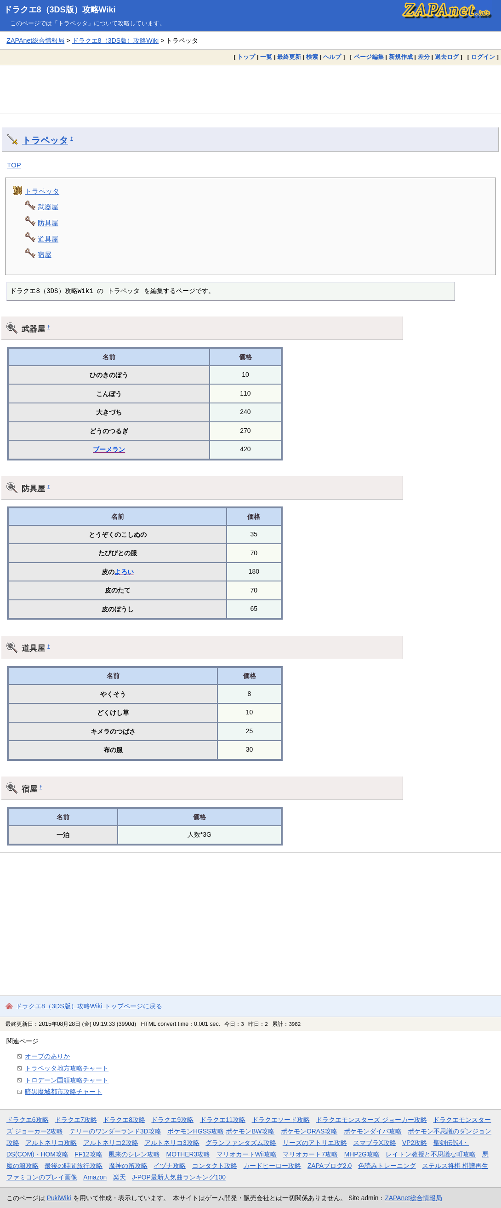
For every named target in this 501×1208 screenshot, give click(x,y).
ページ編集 (369, 56)
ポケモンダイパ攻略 (373, 1131)
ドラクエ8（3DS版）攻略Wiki (60, 9)
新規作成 (401, 56)
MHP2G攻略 (362, 1154)
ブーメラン (109, 449)
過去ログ (447, 56)
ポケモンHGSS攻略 (195, 1131)
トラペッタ (45, 140)
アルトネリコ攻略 (51, 1142)
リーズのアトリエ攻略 (315, 1142)
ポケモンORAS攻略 (309, 1131)
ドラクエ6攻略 (27, 1119)
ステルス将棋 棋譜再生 (455, 1165)
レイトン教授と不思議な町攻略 (431, 1154)
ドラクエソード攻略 (281, 1119)
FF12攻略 (88, 1154)
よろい (124, 571)
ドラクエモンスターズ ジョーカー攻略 (371, 1119)
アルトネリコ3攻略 (171, 1142)
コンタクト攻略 (214, 1165)
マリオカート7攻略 (310, 1154)
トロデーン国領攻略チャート (66, 1080)
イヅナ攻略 (170, 1165)
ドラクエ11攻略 (222, 1119)
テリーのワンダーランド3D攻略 (115, 1131)
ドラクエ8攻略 (124, 1119)
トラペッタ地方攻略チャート (66, 1068)
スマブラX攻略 (374, 1142)
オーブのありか (47, 1056)
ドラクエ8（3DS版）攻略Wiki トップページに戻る (89, 1006)
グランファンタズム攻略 (240, 1142)
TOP (14, 165)
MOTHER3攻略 (188, 1154)
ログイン (483, 56)
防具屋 (48, 223)
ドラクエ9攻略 (172, 1119)
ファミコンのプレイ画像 (41, 1177)
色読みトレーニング (387, 1165)
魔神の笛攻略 (128, 1165)
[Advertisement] (250, 89)
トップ (246, 56)
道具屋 (48, 239)
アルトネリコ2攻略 (110, 1142)
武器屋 (48, 207)
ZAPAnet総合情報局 (35, 40)
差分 (424, 56)
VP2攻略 (414, 1142)
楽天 (119, 1177)
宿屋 (44, 255)
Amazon (95, 1177)
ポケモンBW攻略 (250, 1131)
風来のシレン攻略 (134, 1154)
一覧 (266, 56)
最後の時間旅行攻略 (73, 1165)
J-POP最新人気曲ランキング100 (179, 1177)
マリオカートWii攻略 (246, 1154)
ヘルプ (332, 56)
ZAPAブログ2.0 (329, 1165)
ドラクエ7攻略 (76, 1119)
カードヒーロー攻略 (272, 1165)
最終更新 (289, 56)
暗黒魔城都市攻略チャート (63, 1091)
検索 (312, 56)
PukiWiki (59, 1198)
